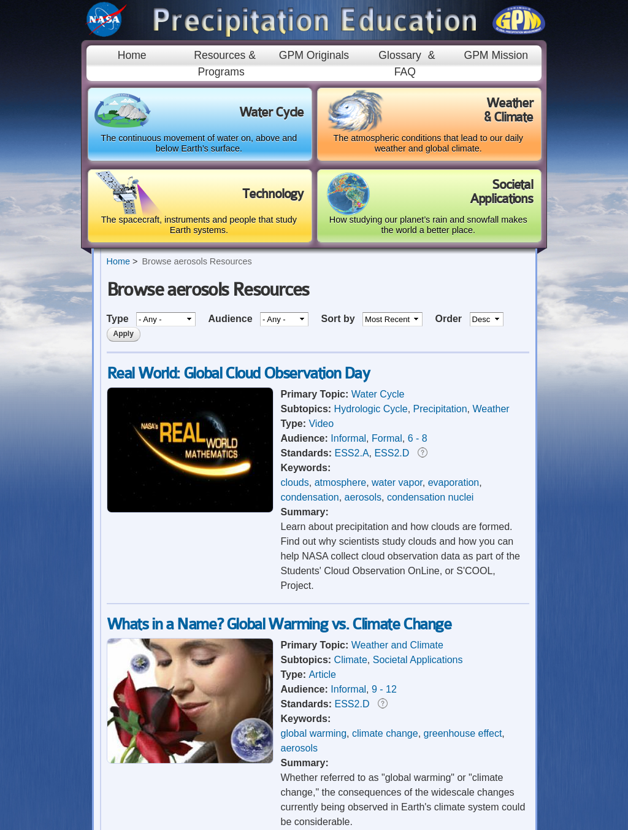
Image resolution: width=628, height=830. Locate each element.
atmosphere (341, 482)
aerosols (363, 497)
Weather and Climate (397, 645)
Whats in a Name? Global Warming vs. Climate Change (279, 624)
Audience (232, 318)
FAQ (405, 72)
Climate (350, 660)
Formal (387, 438)
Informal (348, 438)
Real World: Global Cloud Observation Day (238, 373)
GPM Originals (314, 55)
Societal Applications (418, 660)
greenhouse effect (463, 733)
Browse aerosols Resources (196, 261)
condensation (310, 497)
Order (450, 318)
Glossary (399, 55)
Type (119, 318)
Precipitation (440, 409)
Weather (490, 409)
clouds (295, 482)
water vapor (397, 482)
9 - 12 (384, 689)
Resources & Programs (225, 63)
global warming (314, 733)
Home (132, 55)
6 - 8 (417, 438)
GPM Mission (496, 55)
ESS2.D (391, 453)
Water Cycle (378, 394)
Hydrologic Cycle (371, 409)
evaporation (454, 482)
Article (321, 674)
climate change (385, 733)
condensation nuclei (430, 497)
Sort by (339, 318)
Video (321, 423)
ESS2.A (352, 453)
